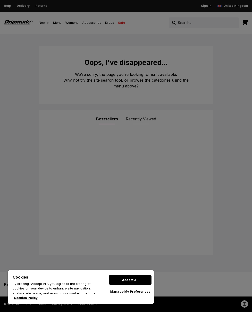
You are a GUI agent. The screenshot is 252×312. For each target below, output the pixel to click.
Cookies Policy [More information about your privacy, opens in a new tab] (26, 298)
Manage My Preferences (130, 291)
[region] (81, 287)
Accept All (130, 280)
